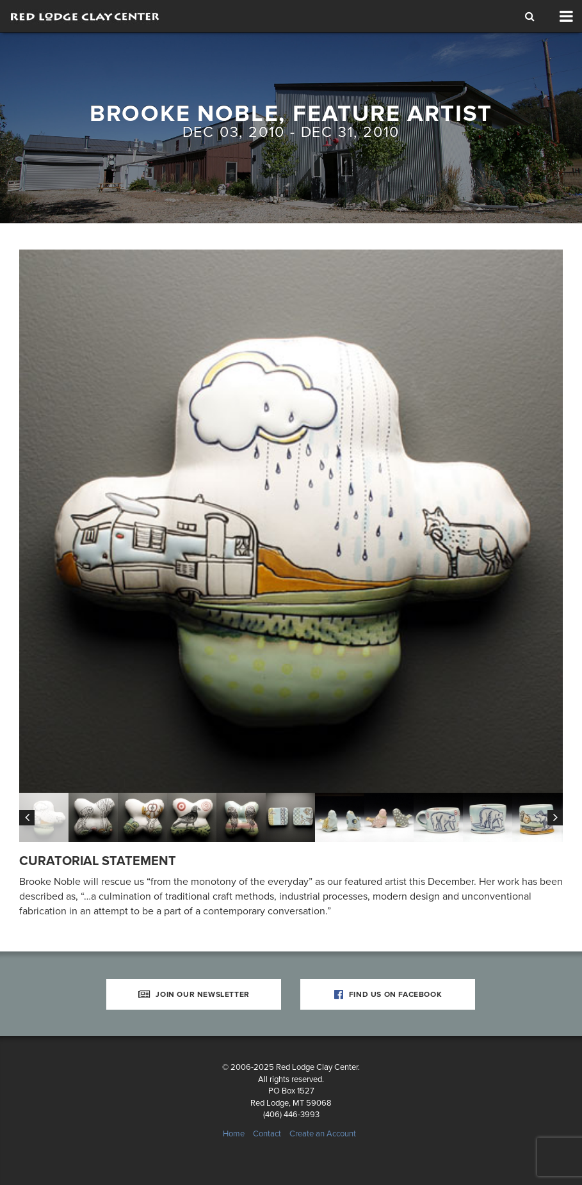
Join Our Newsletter (194, 994)
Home (234, 1134)
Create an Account (322, 1134)
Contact (267, 1134)
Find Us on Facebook (388, 994)
